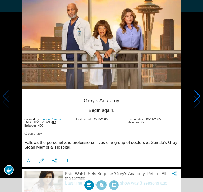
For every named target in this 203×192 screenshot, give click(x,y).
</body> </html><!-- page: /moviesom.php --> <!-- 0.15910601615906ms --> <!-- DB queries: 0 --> (101, 96)
